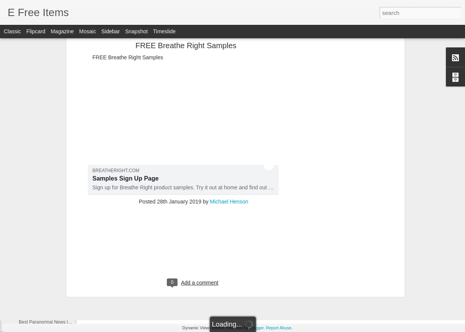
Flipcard (35, 31)
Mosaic (87, 31)
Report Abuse (279, 327)
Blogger (256, 327)
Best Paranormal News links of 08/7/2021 (61, 201)
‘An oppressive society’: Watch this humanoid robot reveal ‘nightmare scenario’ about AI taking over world (209, 192)
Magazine (62, 31)
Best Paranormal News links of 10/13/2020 (62, 305)
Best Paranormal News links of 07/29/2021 (62, 270)
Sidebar (111, 31)
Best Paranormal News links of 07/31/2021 (62, 236)
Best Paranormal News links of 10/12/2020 (62, 322)
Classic (12, 31)
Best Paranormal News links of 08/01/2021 (62, 218)
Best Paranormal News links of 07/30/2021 (62, 253)
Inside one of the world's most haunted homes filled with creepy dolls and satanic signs (187, 218)
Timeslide (164, 31)
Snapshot (136, 31)
